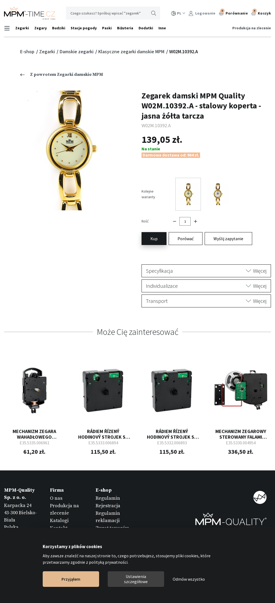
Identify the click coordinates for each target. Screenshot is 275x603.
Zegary (40, 28)
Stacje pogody (84, 28)
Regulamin (108, 497)
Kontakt (58, 527)
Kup (154, 237)
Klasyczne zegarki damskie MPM (131, 51)
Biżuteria (125, 28)
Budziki (58, 28)
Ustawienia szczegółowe (136, 579)
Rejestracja (108, 505)
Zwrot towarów (112, 527)
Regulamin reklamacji (108, 516)
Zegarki (22, 28)
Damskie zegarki (77, 51)
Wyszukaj (153, 13)
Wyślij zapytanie (228, 237)
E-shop (27, 51)
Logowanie (202, 13)
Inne (162, 28)
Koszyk (261, 12)
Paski (107, 28)
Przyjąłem (70, 579)
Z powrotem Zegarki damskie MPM (61, 74)
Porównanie (233, 12)
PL (178, 13)
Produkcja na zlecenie (251, 28)
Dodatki (146, 28)
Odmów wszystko (189, 579)
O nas (56, 497)
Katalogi (59, 520)
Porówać (186, 237)
